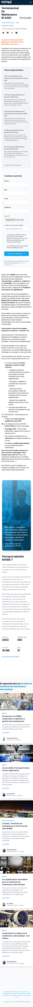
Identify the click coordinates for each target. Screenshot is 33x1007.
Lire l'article (5, 732)
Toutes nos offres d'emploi (13, 165)
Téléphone (7, 207)
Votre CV (7, 216)
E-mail (6, 198)
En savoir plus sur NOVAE (11, 657)
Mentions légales (25, 1001)
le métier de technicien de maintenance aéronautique (16, 686)
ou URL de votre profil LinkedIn (13, 225)
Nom (5, 189)
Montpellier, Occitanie (7, 25)
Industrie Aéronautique (8, 22)
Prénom (6, 181)
